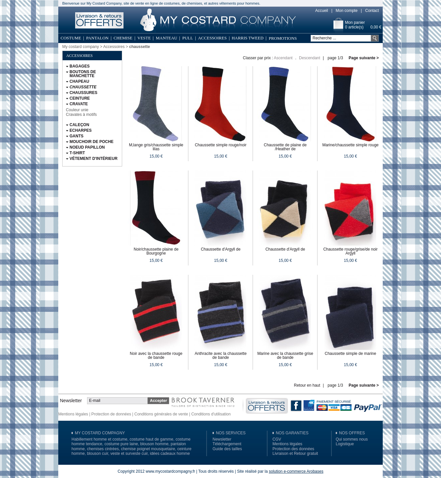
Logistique (345, 444)
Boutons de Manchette (83, 74)
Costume (71, 37)
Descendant (309, 58)
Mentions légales (73, 414)
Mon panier (355, 22)
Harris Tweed (248, 37)
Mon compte (347, 10)
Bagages (80, 66)
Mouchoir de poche (92, 141)
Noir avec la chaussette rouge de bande (156, 355)
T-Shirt (77, 153)
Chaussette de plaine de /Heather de (285, 147)
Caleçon (79, 124)
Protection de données (111, 414)
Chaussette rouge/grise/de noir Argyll (350, 251)
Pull (187, 37)
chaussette (83, 87)
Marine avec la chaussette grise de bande (285, 355)
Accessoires (212, 37)
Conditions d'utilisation (211, 414)
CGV (276, 439)
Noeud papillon (87, 147)
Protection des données (293, 449)
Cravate (79, 104)
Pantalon (97, 37)
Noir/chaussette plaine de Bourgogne (156, 251)
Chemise (123, 37)
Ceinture (80, 98)
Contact (372, 10)
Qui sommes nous (352, 439)
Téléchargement (227, 444)
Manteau (166, 37)
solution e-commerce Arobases (296, 471)
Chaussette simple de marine (350, 353)
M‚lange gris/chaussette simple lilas (156, 147)
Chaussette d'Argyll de (221, 249)
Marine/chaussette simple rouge (350, 145)
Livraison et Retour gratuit (295, 453)
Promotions (283, 38)
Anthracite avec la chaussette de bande (221, 355)
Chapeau (79, 81)
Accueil (321, 10)
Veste (144, 37)
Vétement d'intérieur (94, 158)
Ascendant (283, 58)
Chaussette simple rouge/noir (220, 145)
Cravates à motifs (81, 114)
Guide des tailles (227, 449)
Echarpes (81, 130)
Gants (76, 136)
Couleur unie (77, 110)
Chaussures (83, 92)
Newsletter (222, 439)
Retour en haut (307, 385)
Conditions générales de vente (161, 414)
